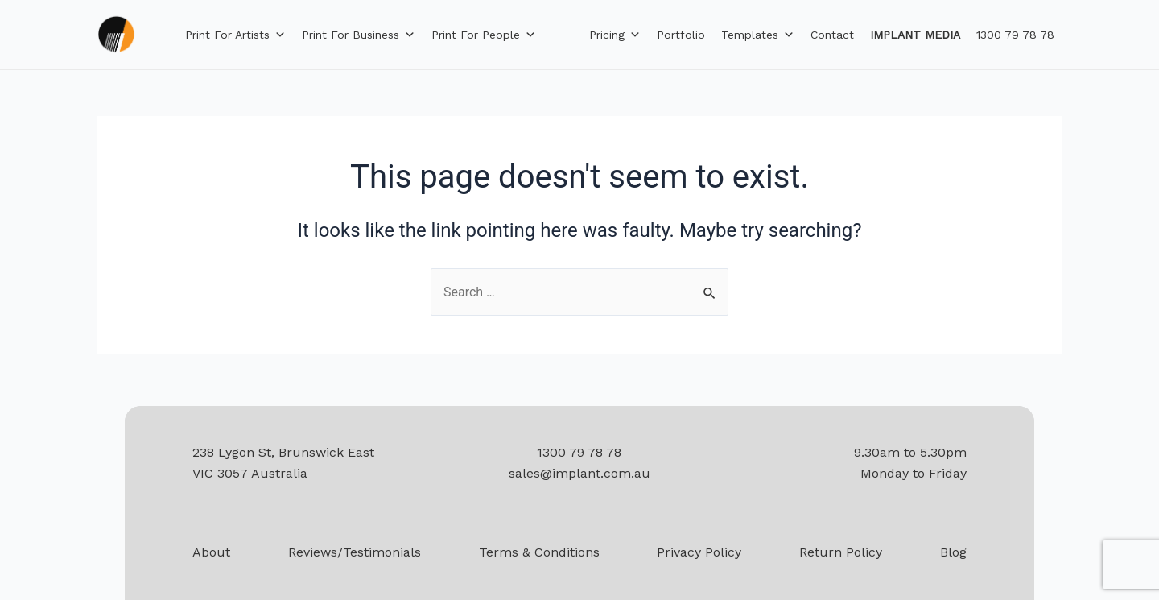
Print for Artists (235, 35)
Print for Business (358, 35)
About (211, 552)
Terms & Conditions (539, 552)
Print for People (483, 35)
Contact (832, 34)
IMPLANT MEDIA (915, 34)
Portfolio (681, 34)
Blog (953, 552)
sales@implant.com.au (579, 473)
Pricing (615, 35)
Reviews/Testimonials (354, 552)
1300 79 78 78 (1015, 34)
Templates (757, 35)
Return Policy (840, 552)
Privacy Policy (699, 552)
